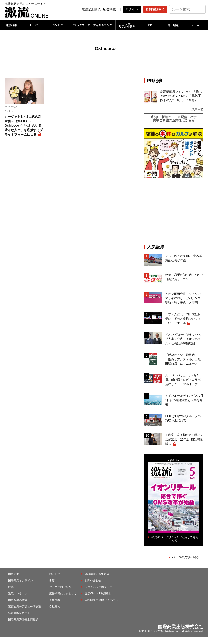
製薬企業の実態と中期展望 (24, 606)
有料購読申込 (155, 9)
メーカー (196, 25)
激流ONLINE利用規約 (98, 593)
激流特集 (11, 25)
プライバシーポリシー (98, 587)
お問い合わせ (93, 580)
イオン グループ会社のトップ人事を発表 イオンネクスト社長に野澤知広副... (183, 339)
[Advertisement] (176, 211)
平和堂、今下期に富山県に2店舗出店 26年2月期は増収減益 (184, 439)
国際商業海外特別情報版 (23, 619)
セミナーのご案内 (60, 587)
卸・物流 (173, 25)
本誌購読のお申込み (97, 574)
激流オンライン (17, 593)
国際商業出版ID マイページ (101, 600)
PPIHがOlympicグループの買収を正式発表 (182, 418)
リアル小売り (127, 25)
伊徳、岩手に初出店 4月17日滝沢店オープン (184, 277)
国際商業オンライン (20, 580)
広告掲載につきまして (63, 593)
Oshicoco (10, 111)
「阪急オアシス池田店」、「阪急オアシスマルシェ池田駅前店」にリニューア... (183, 359)
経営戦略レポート (19, 613)
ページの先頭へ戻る (185, 557)
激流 (11, 587)
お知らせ (54, 574)
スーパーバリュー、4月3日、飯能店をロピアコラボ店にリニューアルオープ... (183, 380)
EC (150, 25)
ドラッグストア (80, 25)
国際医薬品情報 (17, 600)
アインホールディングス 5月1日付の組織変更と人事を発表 (184, 400)
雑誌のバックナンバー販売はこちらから (175, 539)
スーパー (34, 25)
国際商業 (13, 574)
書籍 (52, 580)
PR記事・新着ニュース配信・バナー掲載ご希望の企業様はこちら (173, 118)
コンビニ (57, 25)
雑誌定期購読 (91, 9)
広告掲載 (109, 9)
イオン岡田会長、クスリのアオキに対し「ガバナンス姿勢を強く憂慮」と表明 (183, 298)
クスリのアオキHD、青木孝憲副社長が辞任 (183, 258)
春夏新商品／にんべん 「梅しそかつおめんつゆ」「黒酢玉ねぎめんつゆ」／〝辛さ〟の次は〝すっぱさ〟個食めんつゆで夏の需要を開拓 (181, 96)
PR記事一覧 (195, 109)
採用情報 (54, 600)
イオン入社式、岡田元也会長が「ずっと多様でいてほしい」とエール (183, 318)
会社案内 (54, 606)
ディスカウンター (104, 25)
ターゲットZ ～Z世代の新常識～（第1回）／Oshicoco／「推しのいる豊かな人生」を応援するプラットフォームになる (24, 125)
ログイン (132, 9)
